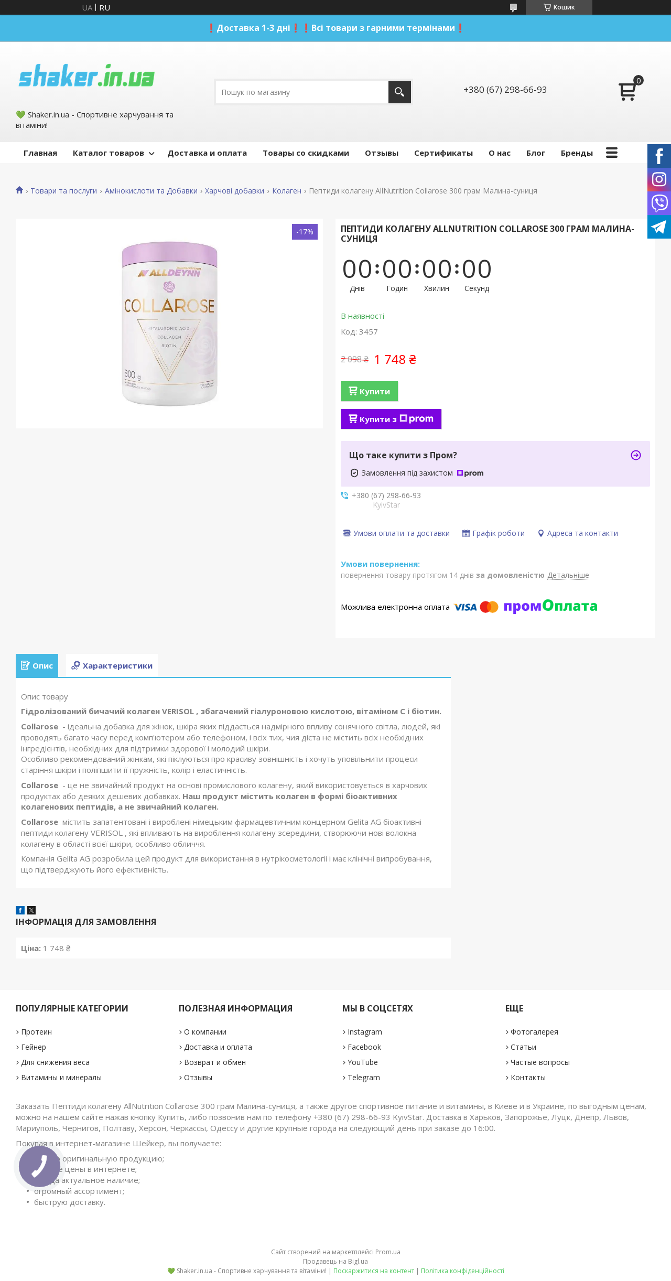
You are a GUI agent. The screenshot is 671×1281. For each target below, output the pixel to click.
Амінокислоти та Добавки (151, 191)
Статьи (523, 1047)
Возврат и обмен (215, 1062)
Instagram (365, 1032)
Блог (535, 152)
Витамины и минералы (61, 1077)
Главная (40, 152)
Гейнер (33, 1047)
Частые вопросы (540, 1062)
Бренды (577, 152)
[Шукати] (399, 92)
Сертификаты (443, 152)
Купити (375, 391)
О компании (205, 1032)
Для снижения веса (55, 1062)
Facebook (364, 1047)
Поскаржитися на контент (373, 1270)
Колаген (286, 191)
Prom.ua (388, 1251)
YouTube (363, 1062)
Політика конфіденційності (462, 1270)
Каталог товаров (108, 152)
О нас (500, 152)
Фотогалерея (534, 1032)
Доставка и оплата (207, 152)
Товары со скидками (306, 152)
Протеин (36, 1032)
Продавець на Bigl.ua (335, 1261)
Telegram (364, 1077)
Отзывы (381, 152)
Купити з (397, 419)
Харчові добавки (234, 191)
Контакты (528, 1077)
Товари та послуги (63, 191)
